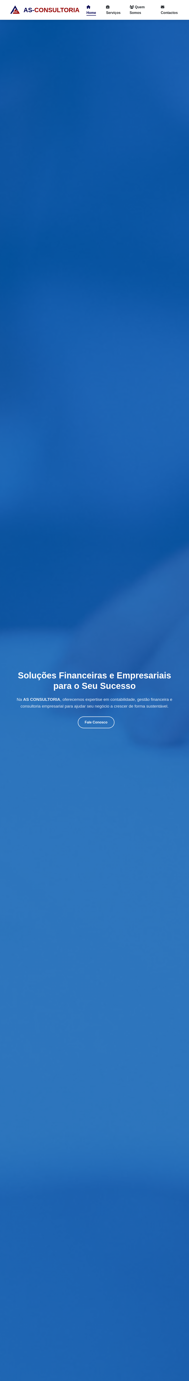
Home (91, 10)
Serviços (113, 10)
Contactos (169, 10)
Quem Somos (137, 10)
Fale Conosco (96, 722)
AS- (45, 10)
